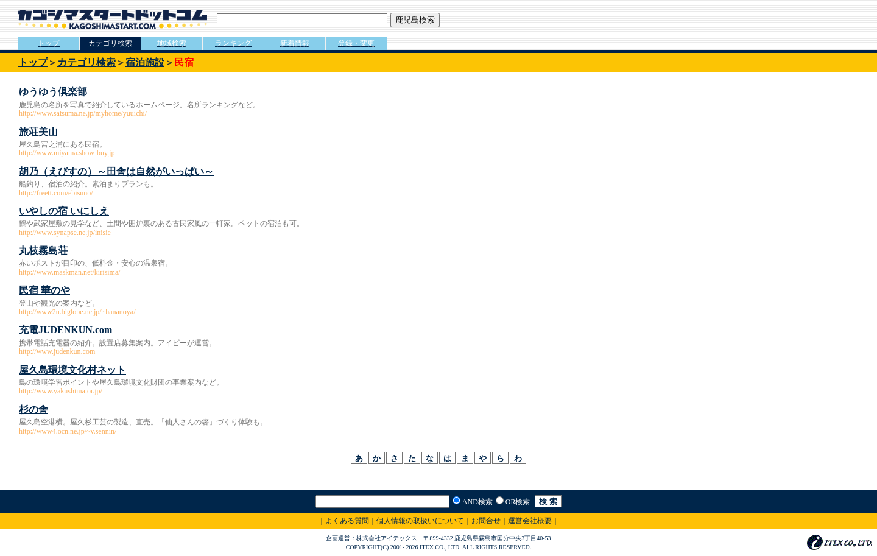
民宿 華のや (44, 290)
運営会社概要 (530, 520)
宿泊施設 (144, 62)
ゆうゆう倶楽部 (53, 91)
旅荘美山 (38, 132)
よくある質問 (347, 520)
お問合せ (486, 520)
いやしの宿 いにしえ (64, 211)
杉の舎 (33, 409)
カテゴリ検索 (86, 62)
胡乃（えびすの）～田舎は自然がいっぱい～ (116, 171)
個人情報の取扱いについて (420, 520)
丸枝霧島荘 (43, 250)
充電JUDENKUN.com (65, 330)
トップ (33, 62)
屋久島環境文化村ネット (72, 370)
